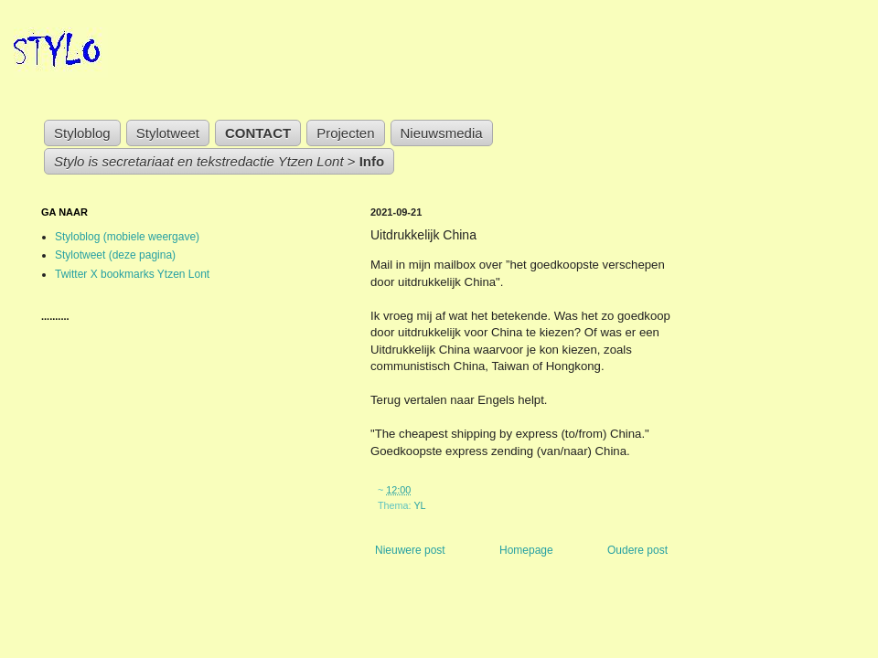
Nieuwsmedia (442, 133)
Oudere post (637, 550)
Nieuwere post (410, 550)
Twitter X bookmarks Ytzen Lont (132, 274)
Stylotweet (167, 133)
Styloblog (82, 133)
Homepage (526, 550)
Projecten (345, 133)
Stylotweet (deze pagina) (115, 255)
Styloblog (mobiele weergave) (127, 236)
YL (419, 505)
